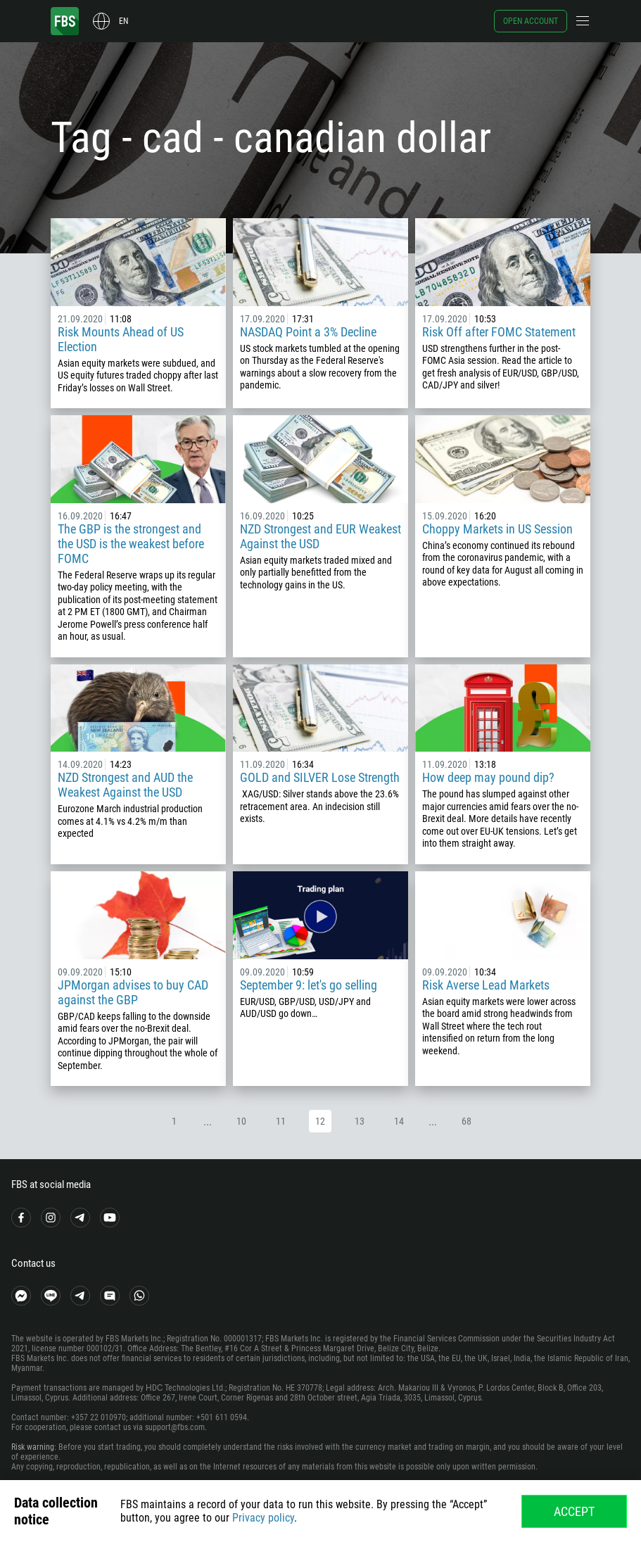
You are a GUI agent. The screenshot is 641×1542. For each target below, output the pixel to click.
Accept (574, 1511)
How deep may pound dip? (488, 777)
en (123, 21)
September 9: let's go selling (308, 985)
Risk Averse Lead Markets (486, 985)
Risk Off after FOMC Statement (499, 331)
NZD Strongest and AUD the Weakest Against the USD (125, 785)
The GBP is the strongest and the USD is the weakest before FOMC (131, 544)
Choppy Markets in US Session (497, 529)
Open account (530, 21)
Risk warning (32, 1447)
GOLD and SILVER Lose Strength (320, 777)
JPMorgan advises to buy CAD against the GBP (133, 992)
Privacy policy (263, 1517)
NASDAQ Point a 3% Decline (308, 331)
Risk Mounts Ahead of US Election (121, 339)
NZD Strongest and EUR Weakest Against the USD (320, 536)
